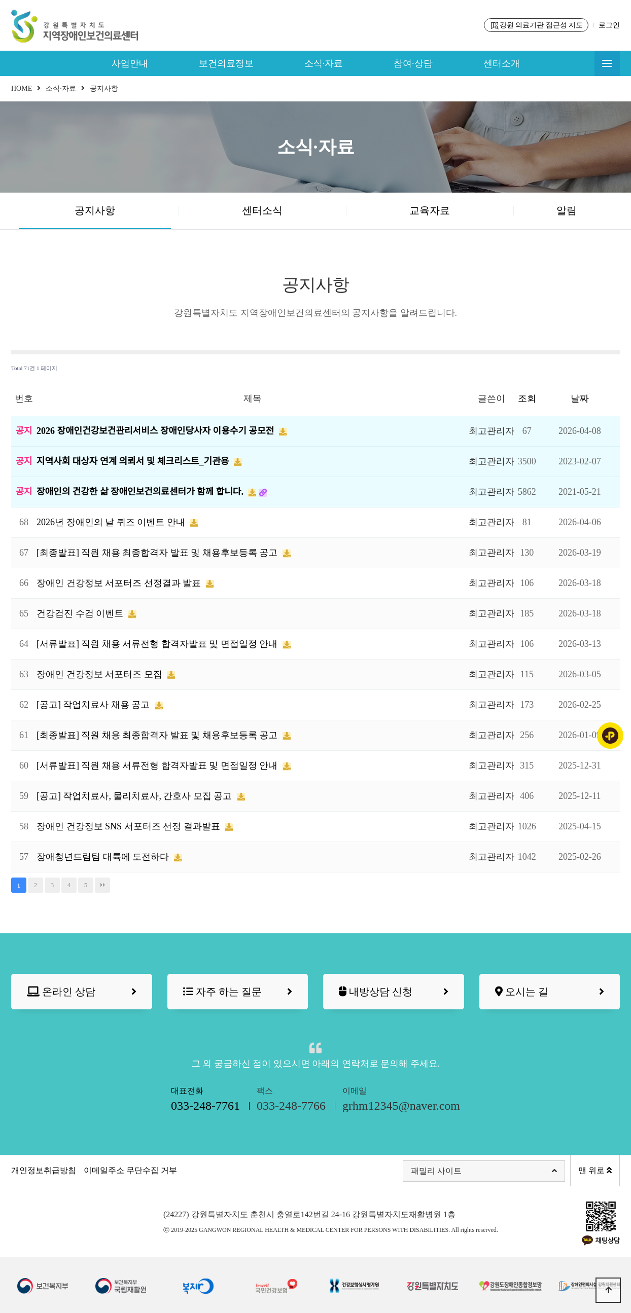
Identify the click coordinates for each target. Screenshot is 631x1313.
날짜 (580, 398)
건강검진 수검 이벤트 (81, 613)
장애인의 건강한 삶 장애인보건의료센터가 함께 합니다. (141, 492)
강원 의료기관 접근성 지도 (536, 25)
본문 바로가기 (0, 0)
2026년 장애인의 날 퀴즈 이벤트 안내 (112, 522)
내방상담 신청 (393, 991)
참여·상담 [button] (413, 63)
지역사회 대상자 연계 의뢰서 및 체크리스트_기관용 (134, 461)
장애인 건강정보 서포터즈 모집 (100, 674)
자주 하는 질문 (238, 991)
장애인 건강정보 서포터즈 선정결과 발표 (120, 583)
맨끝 (102, 885)
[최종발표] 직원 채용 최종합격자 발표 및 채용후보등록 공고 (158, 553)
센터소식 (262, 210)
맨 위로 (595, 1170)
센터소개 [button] (501, 63)
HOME (21, 88)
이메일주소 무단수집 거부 (130, 1170)
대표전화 (205, 1100)
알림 (566, 210)
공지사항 (95, 210)
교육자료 (429, 210)
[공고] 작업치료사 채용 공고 (94, 705)
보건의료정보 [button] (226, 63)
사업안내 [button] (130, 63)
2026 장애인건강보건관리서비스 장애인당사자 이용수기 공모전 (156, 431)
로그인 (609, 25)
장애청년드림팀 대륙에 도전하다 (104, 857)
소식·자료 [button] (323, 63)
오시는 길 (550, 991)
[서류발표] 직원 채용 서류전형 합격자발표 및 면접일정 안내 (158, 644)
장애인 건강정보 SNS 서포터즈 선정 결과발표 (129, 826)
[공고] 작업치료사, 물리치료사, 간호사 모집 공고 (135, 796)
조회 (527, 398)
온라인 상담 (81, 991)
